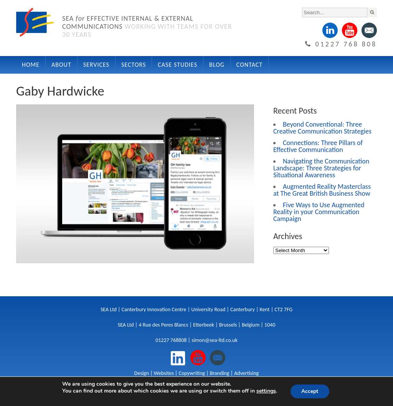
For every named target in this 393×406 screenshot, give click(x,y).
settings (266, 391)
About (61, 64)
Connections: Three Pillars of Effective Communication (318, 146)
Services (96, 64)
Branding (220, 373)
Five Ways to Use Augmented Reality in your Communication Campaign (318, 212)
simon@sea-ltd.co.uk (215, 340)
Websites (164, 373)
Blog (217, 64)
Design (141, 373)
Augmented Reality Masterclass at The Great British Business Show (322, 190)
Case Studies (177, 64)
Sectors (133, 64)
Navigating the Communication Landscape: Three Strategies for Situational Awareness (321, 168)
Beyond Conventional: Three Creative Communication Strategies (322, 127)
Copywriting (191, 373)
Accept (309, 391)
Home (31, 64)
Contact (249, 64)
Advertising (246, 373)
